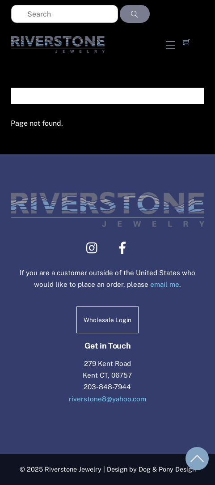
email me (164, 284)
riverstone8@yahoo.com (107, 399)
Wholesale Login (107, 319)
